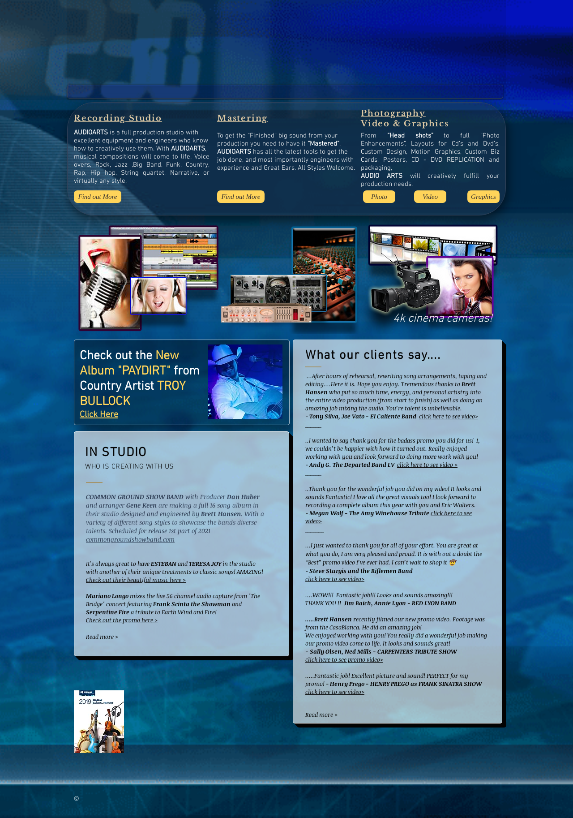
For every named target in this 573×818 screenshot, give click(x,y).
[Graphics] (483, 196)
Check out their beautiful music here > (136, 580)
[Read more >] (115, 636)
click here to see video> (448, 416)
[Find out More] (97, 196)
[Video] (430, 196)
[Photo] (379, 196)
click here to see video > (427, 465)
